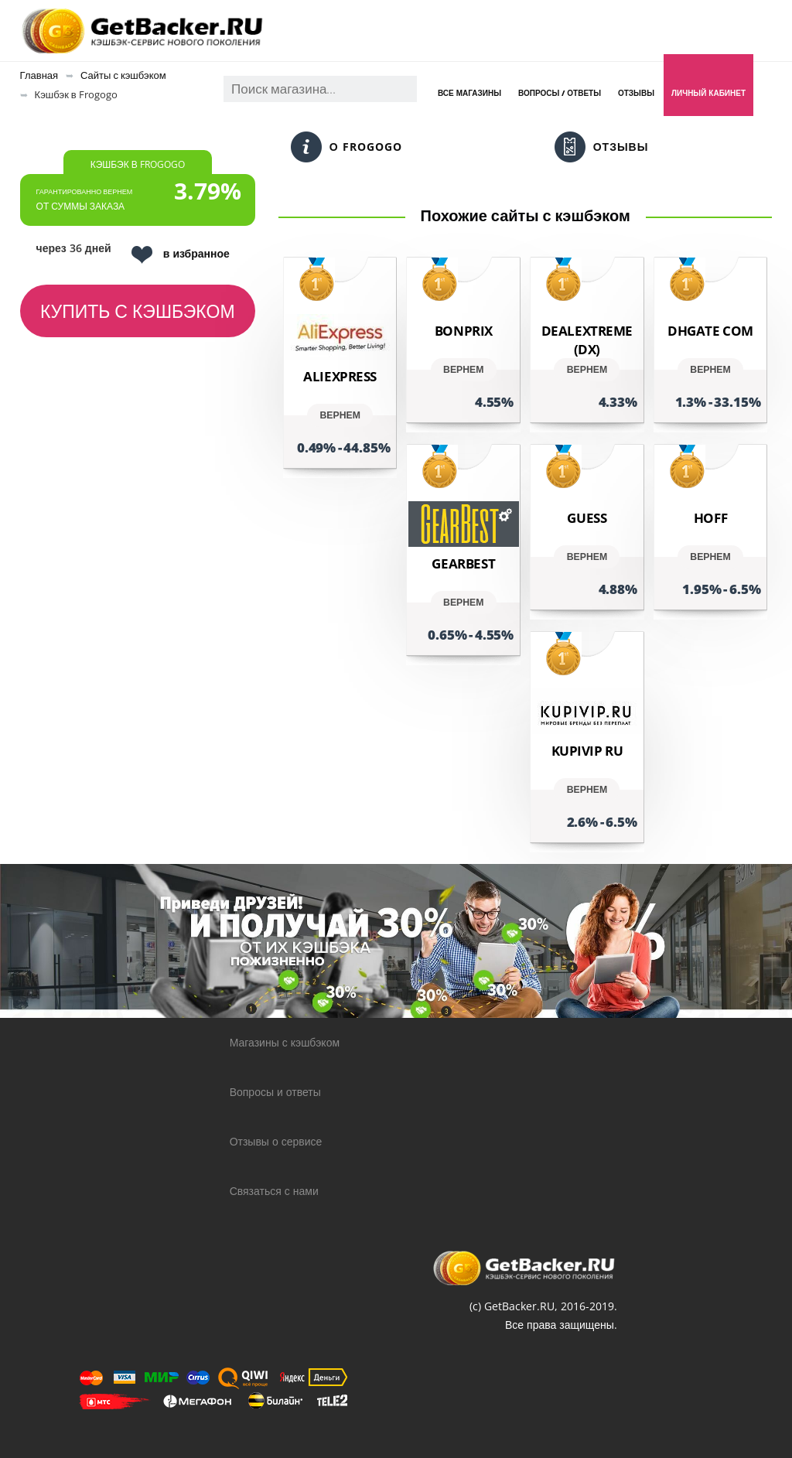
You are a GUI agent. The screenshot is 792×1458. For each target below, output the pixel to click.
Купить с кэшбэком (137, 311)
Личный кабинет (708, 92)
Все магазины (469, 92)
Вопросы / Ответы (559, 92)
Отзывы (636, 92)
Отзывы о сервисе (276, 1141)
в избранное (180, 255)
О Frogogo (346, 146)
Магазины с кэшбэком (285, 1042)
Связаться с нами (274, 1190)
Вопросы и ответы (275, 1091)
